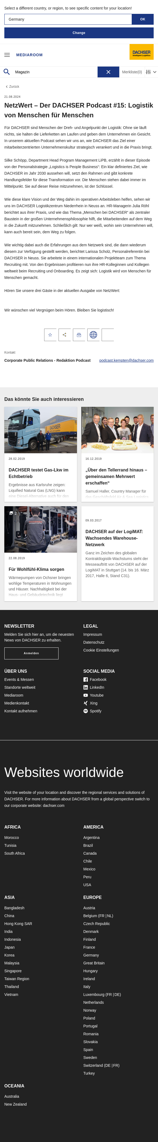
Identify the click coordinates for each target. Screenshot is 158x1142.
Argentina (91, 837)
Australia (11, 1096)
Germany (91, 955)
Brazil (88, 845)
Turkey (89, 1073)
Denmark (91, 931)
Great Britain (94, 963)
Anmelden (31, 653)
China (9, 916)
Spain (88, 1049)
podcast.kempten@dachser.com (126, 360)
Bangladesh (14, 908)
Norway (89, 1010)
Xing (90, 703)
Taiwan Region (16, 979)
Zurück (11, 86)
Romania (91, 1034)
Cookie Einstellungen (101, 650)
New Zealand (15, 1104)
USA (87, 885)
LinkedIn (93, 687)
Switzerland (93, 1065)
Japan (9, 947)
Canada (90, 853)
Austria (89, 908)
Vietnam (11, 994)
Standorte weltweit (19, 687)
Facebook (95, 679)
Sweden (90, 1057)
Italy (87, 986)
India (8, 931)
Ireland (89, 979)
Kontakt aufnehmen (20, 711)
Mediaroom (29, 55)
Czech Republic (96, 923)
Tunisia (10, 845)
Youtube (93, 695)
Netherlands (93, 1002)
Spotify (92, 711)
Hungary (90, 971)
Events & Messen (19, 679)
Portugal (90, 1026)
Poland (89, 1018)
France (89, 947)
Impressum (92, 634)
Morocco (11, 837)
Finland (89, 939)
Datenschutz (94, 642)
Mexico (89, 869)
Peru (87, 877)
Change (79, 33)
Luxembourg (94, 994)
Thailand (11, 986)
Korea (9, 955)
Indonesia (12, 939)
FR (102, 916)
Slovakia (90, 1042)
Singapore (13, 971)
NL (109, 916)
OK (143, 19)
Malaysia (11, 963)
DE (117, 994)
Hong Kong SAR (18, 923)
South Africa (14, 853)
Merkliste (132, 72)
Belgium (90, 916)
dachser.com (53, 805)
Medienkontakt (16, 703)
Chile (87, 861)
